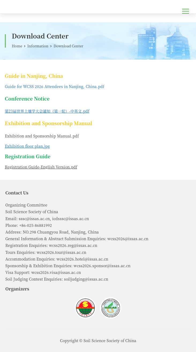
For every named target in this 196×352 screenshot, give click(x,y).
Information (37, 45)
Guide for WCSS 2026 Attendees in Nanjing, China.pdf (54, 86)
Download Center (68, 45)
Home (17, 45)
